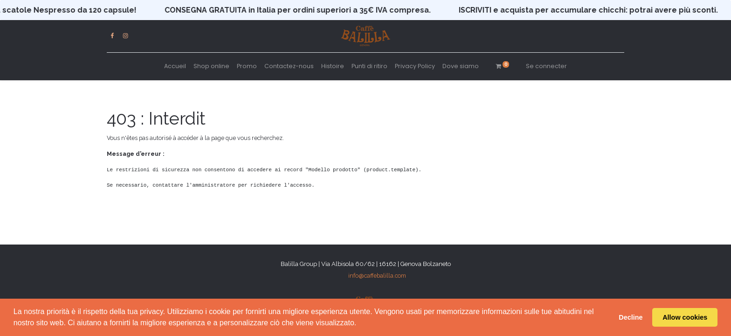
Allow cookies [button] (684, 317)
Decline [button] (630, 317)
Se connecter (546, 66)
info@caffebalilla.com (377, 275)
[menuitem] (175, 66)
